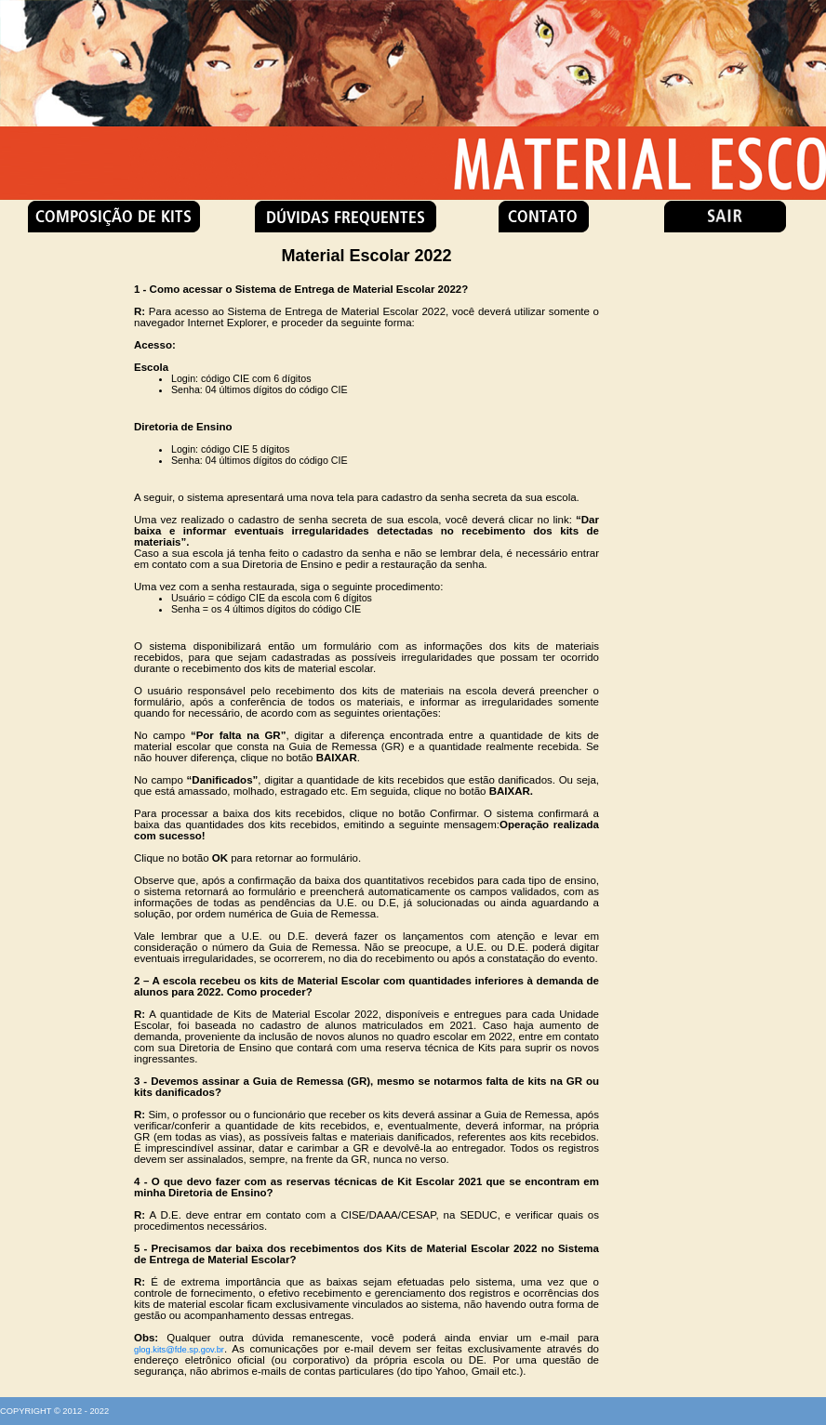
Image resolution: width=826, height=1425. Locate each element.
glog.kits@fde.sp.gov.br (179, 1349)
